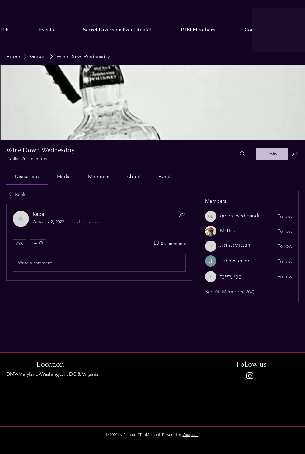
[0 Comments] (169, 244)
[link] (27, 176)
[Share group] (295, 153)
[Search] (242, 154)
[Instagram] (250, 375)
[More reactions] (38, 243)
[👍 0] (19, 243)
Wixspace (191, 434)
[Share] (182, 214)
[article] (99, 242)
